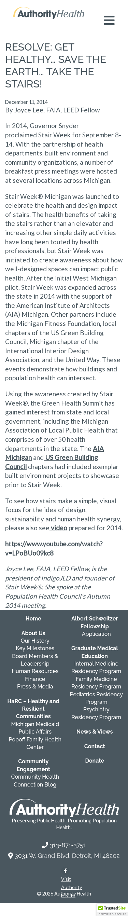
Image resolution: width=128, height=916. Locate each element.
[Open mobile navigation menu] (109, 20)
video (58, 528)
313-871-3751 (68, 845)
